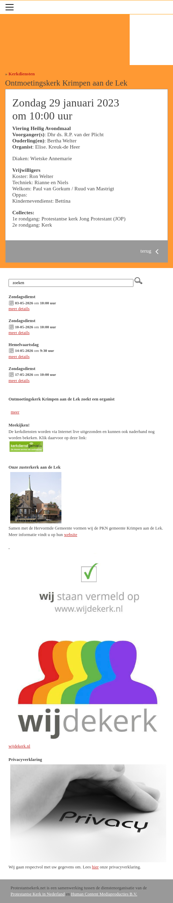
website (70, 534)
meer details (19, 308)
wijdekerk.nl (19, 746)
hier (95, 867)
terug (151, 251)
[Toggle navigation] (9, 7)
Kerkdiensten (22, 73)
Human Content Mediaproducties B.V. (104, 894)
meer (15, 412)
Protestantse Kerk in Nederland (38, 894)
